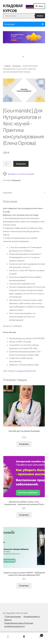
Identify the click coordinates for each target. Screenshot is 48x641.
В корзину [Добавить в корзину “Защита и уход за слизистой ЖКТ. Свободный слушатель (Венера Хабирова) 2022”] (24, 585)
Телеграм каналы (12, 616)
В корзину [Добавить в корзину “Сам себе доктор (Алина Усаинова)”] (24, 444)
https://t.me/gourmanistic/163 (22, 371)
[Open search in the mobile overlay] (24, 15)
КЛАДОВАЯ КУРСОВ (13, 8)
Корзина (37, 635)
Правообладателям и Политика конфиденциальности (18, 625)
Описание (7, 192)
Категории (24, 24)
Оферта (8, 619)
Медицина (16, 66)
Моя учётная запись (8, 636)
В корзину (21, 163)
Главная (7, 66)
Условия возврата (31, 616)
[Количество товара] (7, 164)
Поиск (24, 636)
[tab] (24, 193)
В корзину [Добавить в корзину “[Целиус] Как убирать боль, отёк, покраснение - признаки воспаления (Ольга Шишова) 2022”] (24, 515)
